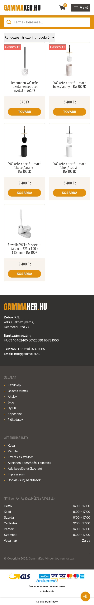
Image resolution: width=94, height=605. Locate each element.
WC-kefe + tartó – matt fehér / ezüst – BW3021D (70, 167)
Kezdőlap (14, 385)
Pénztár (13, 451)
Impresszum (16, 474)
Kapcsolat (15, 414)
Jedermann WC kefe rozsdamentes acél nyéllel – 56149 (24, 86)
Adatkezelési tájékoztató (25, 468)
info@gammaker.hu (27, 354)
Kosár (12, 445)
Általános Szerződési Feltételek (29, 463)
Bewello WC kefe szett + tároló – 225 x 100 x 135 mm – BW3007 (24, 248)
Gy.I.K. (12, 408)
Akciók (12, 396)
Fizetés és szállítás (21, 457)
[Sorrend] (29, 37)
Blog (11, 402)
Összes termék (18, 391)
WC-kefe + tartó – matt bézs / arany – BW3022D (69, 84)
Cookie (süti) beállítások (24, 480)
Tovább (24, 112)
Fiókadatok (15, 420)
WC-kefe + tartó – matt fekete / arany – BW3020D (24, 167)
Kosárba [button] (24, 193)
